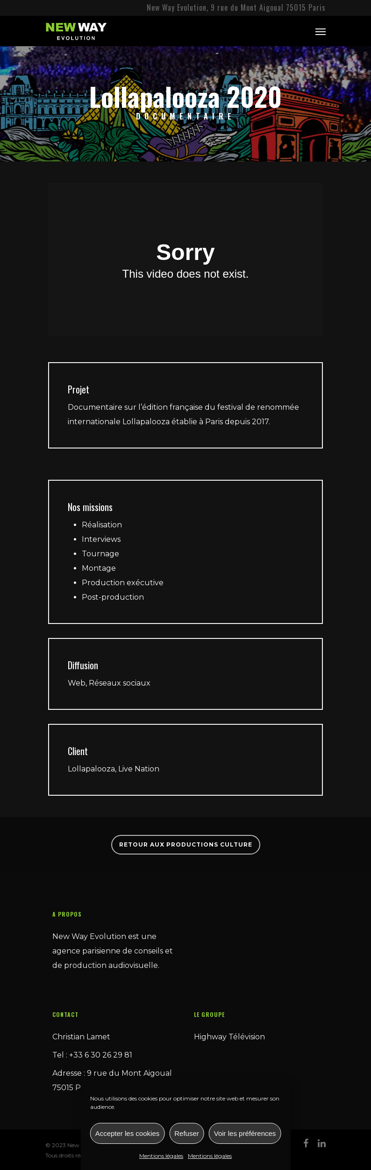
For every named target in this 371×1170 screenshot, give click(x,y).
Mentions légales (161, 1155)
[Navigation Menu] (320, 31)
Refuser (186, 1133)
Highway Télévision (229, 1036)
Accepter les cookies (127, 1133)
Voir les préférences (245, 1133)
